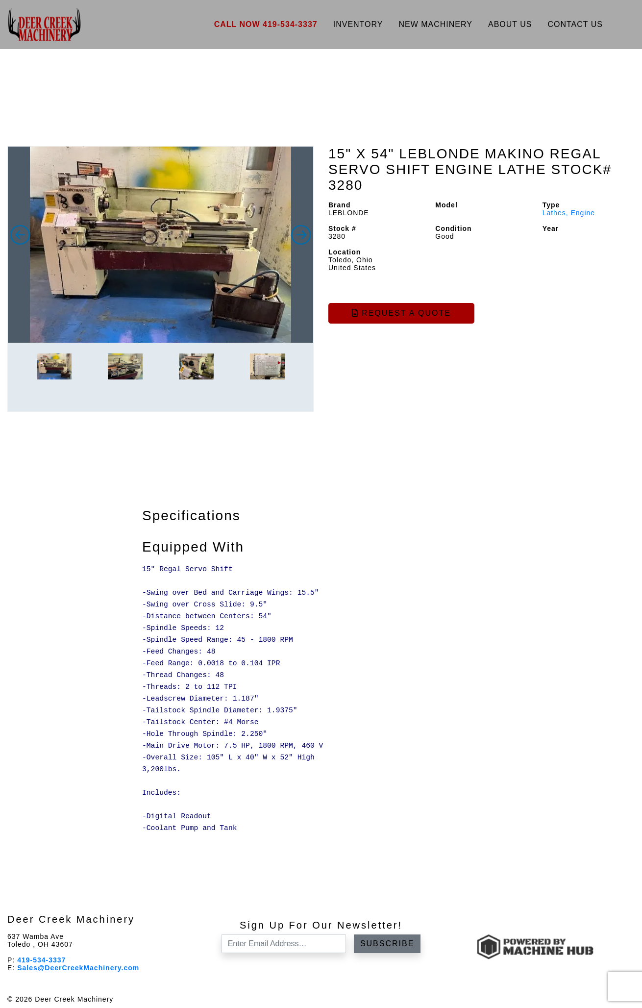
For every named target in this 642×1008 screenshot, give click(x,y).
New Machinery (435, 24)
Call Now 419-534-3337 (266, 24)
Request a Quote (401, 313)
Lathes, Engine (569, 213)
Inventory (358, 24)
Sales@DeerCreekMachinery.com (78, 968)
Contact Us (575, 24)
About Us (510, 24)
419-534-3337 (41, 960)
